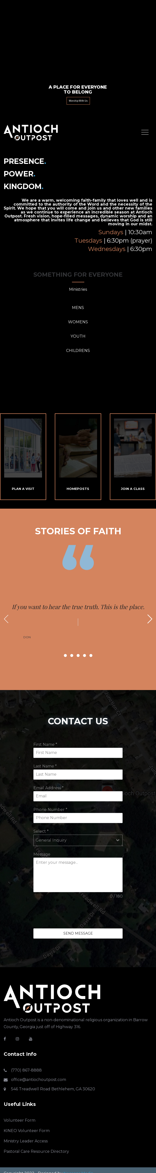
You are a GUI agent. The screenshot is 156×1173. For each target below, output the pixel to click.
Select (41, 831)
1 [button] (65, 655)
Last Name (45, 766)
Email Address (48, 788)
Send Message (78, 933)
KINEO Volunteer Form (27, 1130)
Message (41, 854)
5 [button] (90, 655)
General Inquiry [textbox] (51, 840)
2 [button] (71, 655)
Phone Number (50, 809)
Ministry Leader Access (26, 1141)
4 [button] (84, 655)
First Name (45, 744)
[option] (78, 613)
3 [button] (78, 655)
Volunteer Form (19, 1120)
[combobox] (78, 840)
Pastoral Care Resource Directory (36, 1151)
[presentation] (70, 913)
